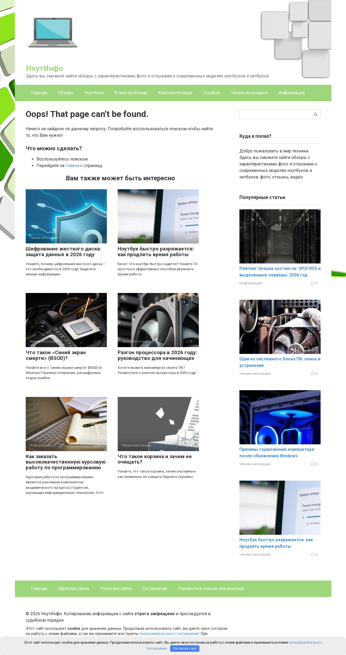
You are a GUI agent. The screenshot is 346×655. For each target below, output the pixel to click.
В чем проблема (130, 92)
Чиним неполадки (249, 92)
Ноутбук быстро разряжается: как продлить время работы (156, 252)
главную (74, 165)
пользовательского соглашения (169, 633)
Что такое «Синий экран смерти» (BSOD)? (56, 355)
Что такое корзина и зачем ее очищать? (155, 459)
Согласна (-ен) (184, 648)
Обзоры (66, 92)
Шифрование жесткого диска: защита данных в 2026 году (63, 252)
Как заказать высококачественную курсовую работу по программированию (66, 462)
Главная (39, 92)
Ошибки (211, 92)
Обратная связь (73, 588)
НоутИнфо (44, 68)
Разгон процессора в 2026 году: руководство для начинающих (157, 355)
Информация (291, 92)
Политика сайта (115, 588)
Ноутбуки (94, 92)
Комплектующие (175, 92)
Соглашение (154, 588)
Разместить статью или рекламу (211, 588)
